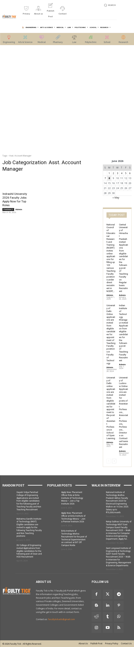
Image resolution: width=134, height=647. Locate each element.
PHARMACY (8, 209)
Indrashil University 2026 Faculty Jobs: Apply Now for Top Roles (14, 199)
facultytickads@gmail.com (61, 619)
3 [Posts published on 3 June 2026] (117, 173)
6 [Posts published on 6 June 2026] (130, 173)
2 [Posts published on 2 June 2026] (113, 173)
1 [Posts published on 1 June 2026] (109, 173)
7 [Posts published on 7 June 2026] (105, 178)
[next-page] (114, 461)
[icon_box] (26, 12)
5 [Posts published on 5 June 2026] (125, 173)
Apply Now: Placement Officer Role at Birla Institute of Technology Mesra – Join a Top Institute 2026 (72, 498)
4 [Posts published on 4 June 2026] (121, 173)
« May (115, 197)
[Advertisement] (16, 100)
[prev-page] (108, 461)
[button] (109, 5)
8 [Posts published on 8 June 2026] (109, 178)
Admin (18, 209)
